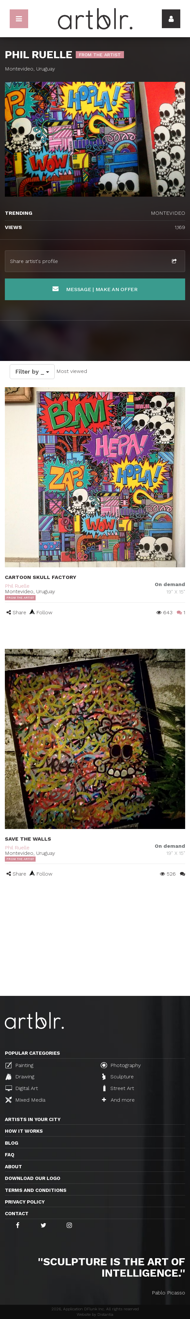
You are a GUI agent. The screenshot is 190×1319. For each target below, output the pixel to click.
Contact (16, 1213)
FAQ (9, 1155)
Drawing (20, 1077)
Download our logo (32, 1178)
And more (118, 1100)
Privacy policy (25, 1202)
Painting (19, 1065)
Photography (121, 1065)
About (13, 1167)
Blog (11, 1143)
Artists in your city (33, 1119)
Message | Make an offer (95, 289)
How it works (24, 1131)
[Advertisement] (95, 947)
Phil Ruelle (17, 586)
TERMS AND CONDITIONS (35, 1190)
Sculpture (118, 1077)
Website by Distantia (95, 1314)
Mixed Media (25, 1099)
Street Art (118, 1088)
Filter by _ (32, 371)
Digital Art (22, 1088)
